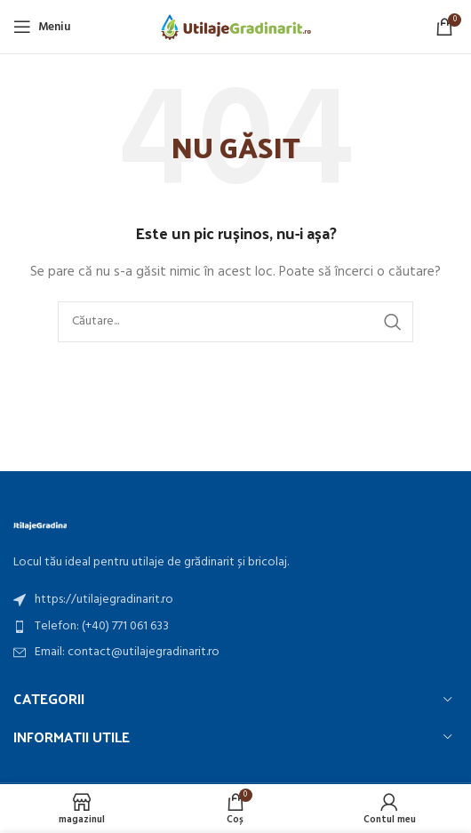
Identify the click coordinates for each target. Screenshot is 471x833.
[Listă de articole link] (235, 600)
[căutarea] (235, 321)
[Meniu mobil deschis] (41, 26)
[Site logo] (235, 27)
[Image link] (40, 525)
